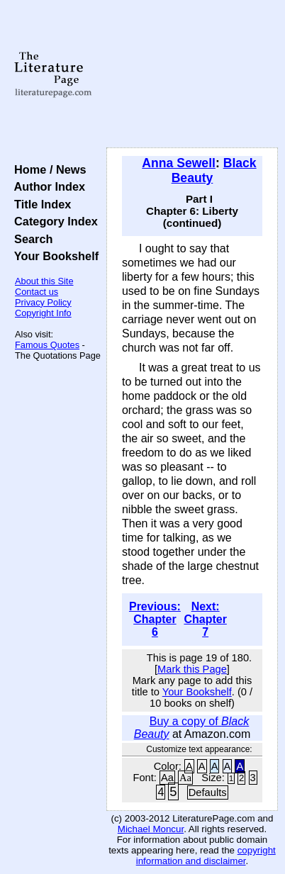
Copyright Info (43, 313)
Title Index (39, 204)
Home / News (47, 169)
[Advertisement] (192, 74)
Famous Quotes (47, 345)
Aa (167, 777)
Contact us (36, 291)
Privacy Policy (43, 302)
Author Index (46, 186)
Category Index (53, 221)
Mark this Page (192, 669)
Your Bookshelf (53, 256)
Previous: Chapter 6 (155, 619)
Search (30, 238)
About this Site (44, 281)
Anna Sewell (179, 163)
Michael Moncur (151, 829)
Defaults (208, 792)
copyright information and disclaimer (206, 855)
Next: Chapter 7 (205, 619)
